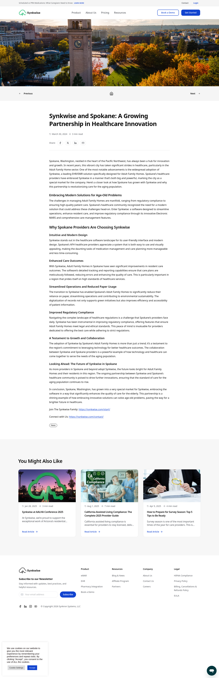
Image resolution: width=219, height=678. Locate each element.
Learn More (79, 3)
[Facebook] (20, 606)
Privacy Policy (180, 581)
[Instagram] (30, 606)
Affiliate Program (120, 581)
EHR (83, 581)
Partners (116, 586)
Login (195, 3)
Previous (25, 93)
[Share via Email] (83, 142)
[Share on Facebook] (60, 142)
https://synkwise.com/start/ (94, 409)
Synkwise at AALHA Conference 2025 (42, 512)
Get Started (190, 12)
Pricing (105, 12)
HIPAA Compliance (183, 575)
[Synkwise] (29, 13)
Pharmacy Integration (92, 586)
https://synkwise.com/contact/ (86, 416)
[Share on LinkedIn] (75, 142)
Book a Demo (168, 12)
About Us (91, 12)
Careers (147, 586)
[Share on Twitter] (68, 142)
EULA (176, 595)
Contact (185, 3)
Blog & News (118, 575)
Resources (120, 12)
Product (76, 12)
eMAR (84, 575)
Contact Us (148, 581)
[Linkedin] (25, 606)
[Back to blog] (111, 93)
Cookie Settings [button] (16, 668)
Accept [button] (32, 668)
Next (195, 93)
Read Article (30, 531)
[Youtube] (35, 606)
